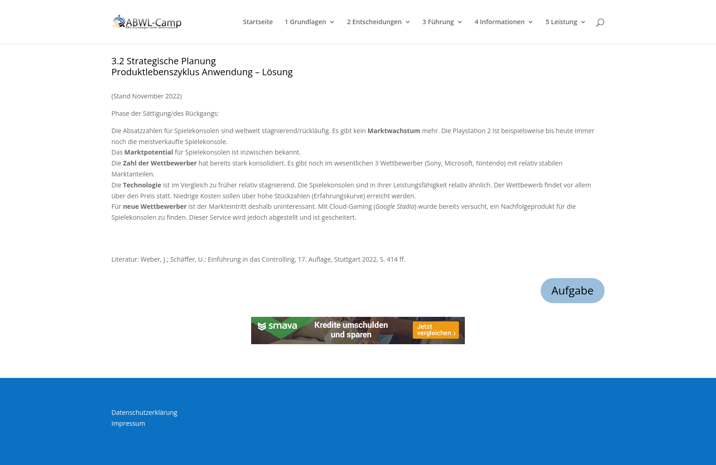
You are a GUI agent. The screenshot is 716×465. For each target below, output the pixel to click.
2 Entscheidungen (374, 22)
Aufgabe (573, 290)
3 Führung (437, 22)
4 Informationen (499, 22)
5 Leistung (561, 22)
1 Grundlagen (305, 22)
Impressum (128, 423)
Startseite (258, 22)
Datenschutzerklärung (144, 412)
